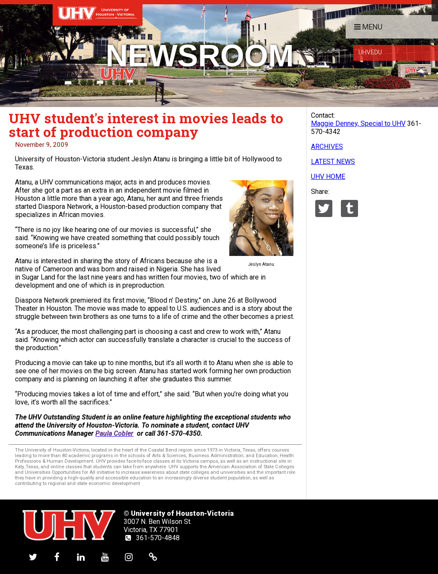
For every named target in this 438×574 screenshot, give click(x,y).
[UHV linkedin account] (81, 557)
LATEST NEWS (333, 162)
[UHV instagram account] (129, 557)
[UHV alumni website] (153, 557)
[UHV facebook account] (57, 557)
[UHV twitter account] (33, 557)
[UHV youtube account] (105, 557)
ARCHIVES (327, 147)
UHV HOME (328, 176)
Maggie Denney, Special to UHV (358, 123)
